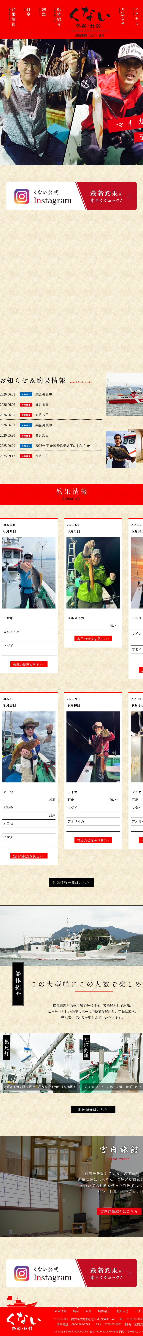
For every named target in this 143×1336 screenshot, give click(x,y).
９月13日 (42, 456)
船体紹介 (103, 1311)
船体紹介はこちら (93, 1109)
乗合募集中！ (45, 394)
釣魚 (88, 1311)
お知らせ (121, 1311)
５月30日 (42, 435)
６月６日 (42, 405)
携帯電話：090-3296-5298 (72, 1324)
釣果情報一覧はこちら (71, 882)
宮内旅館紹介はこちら (119, 1211)
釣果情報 (60, 1311)
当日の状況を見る (29, 665)
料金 (75, 1311)
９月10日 (73, 705)
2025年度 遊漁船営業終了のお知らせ (62, 446)
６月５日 (42, 415)
